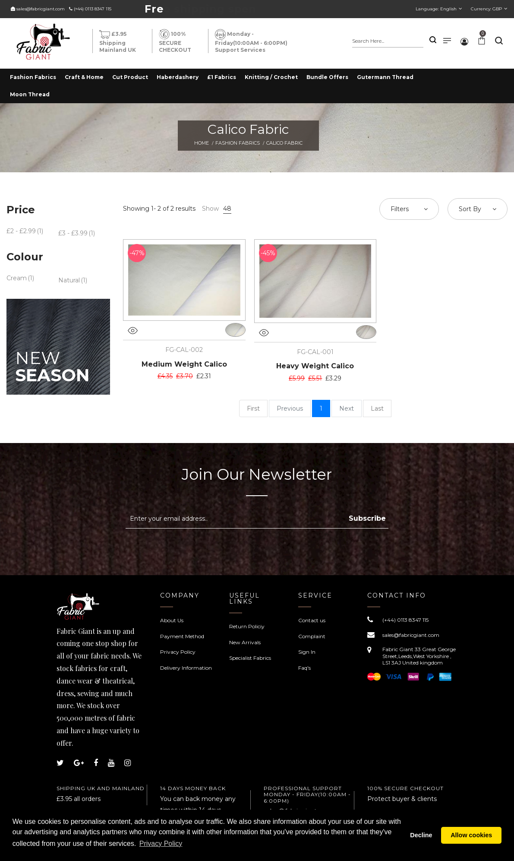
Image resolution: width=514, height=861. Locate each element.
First (253, 408)
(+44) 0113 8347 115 (92, 9)
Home (201, 143)
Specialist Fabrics (250, 658)
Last (377, 408)
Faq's (304, 668)
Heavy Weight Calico (315, 366)
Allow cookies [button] (471, 837)
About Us (171, 620)
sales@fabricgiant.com (40, 9)
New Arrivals (245, 642)
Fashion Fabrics (237, 143)
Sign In (306, 652)
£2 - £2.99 (21, 231)
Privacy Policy (178, 652)
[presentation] (198, 550)
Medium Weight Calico (184, 364)
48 (227, 208)
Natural (69, 280)
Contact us (311, 620)
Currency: (486, 9)
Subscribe (367, 518)
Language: (436, 9)
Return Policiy (247, 626)
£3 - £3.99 (73, 233)
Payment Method (182, 636)
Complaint (311, 636)
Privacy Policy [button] (184, 847)
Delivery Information (186, 668)
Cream (16, 278)
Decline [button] (421, 837)
